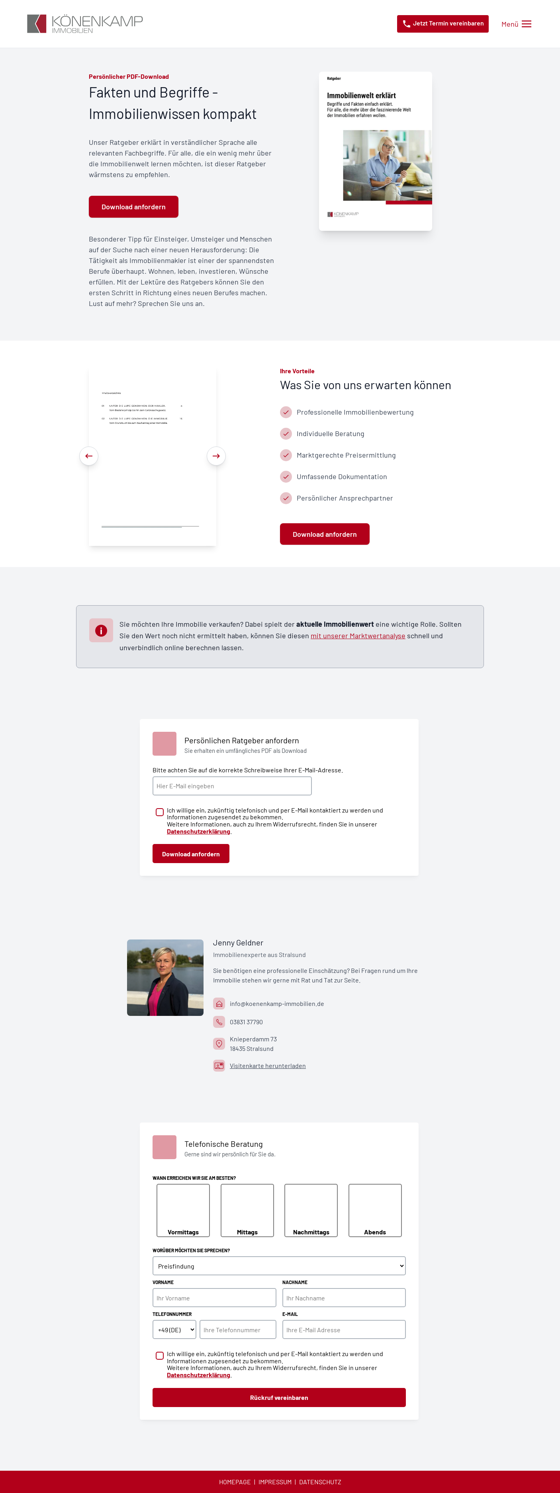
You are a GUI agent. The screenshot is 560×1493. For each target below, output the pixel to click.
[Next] (216, 456)
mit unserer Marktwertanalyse (358, 635)
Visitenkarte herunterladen (268, 1065)
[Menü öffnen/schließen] (516, 24)
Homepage (235, 1481)
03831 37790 (246, 1021)
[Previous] (88, 456)
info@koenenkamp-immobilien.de (277, 1003)
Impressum (275, 1481)
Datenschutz (320, 1481)
